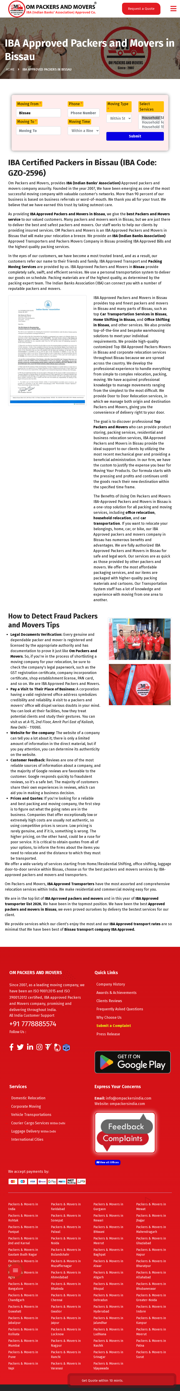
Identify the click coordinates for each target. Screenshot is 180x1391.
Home (10, 71)
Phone (75, 104)
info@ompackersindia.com (128, 1098)
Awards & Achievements (120, 993)
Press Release (112, 1034)
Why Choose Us (112, 1017)
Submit (135, 136)
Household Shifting (151, 118)
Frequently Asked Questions (123, 1009)
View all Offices (108, 1162)
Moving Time (79, 121)
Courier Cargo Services (42, 1123)
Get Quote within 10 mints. (151, 1375)
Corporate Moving (30, 1106)
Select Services (147, 106)
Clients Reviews (113, 1001)
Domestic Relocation (32, 1098)
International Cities (31, 1139)
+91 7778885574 (32, 1023)
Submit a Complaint (117, 1026)
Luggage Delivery (37, 1131)
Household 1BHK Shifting (151, 127)
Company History (114, 984)
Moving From (29, 104)
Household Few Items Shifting (151, 122)
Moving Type (118, 106)
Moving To (27, 121)
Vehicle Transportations (35, 1114)
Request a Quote (141, 9)
